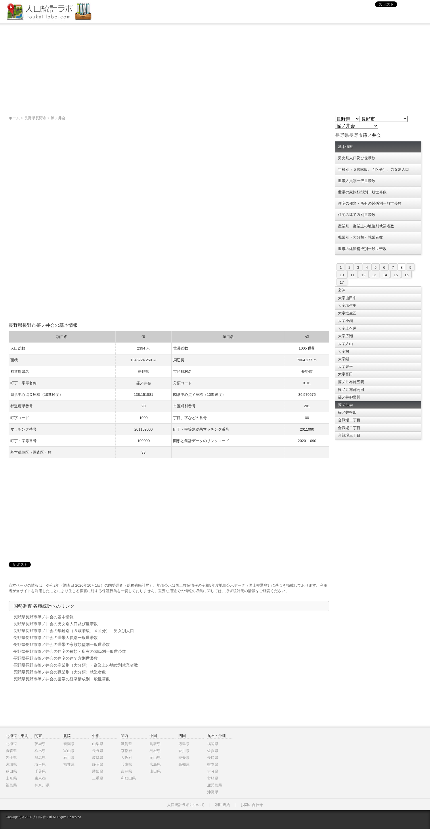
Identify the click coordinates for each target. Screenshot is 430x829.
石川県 (68, 757)
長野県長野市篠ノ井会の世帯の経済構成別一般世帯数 (61, 679)
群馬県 (40, 757)
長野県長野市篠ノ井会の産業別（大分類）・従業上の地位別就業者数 (75, 665)
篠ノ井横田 (347, 412)
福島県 (11, 785)
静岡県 (97, 764)
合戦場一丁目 (349, 420)
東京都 (40, 778)
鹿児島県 (214, 785)
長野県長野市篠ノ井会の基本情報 (43, 617)
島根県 (155, 751)
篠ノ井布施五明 (351, 382)
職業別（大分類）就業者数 (360, 237)
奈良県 (126, 771)
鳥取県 (155, 744)
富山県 (68, 751)
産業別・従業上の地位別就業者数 (366, 226)
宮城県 (11, 764)
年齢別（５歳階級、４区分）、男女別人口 (373, 169)
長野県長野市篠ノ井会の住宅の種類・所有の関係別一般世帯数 (69, 651)
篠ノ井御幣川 (349, 397)
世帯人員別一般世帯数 (356, 181)
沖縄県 (212, 792)
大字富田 (345, 374)
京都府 (126, 751)
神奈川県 (42, 785)
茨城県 (40, 744)
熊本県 (212, 764)
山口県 (155, 771)
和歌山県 (128, 778)
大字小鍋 (345, 320)
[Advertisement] (215, 66)
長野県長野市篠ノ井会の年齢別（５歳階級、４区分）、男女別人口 (73, 630)
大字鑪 (343, 359)
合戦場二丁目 (349, 428)
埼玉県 (40, 764)
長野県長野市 (35, 118)
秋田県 (11, 771)
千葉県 (40, 771)
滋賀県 (126, 744)
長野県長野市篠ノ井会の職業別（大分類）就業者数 (59, 672)
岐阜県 (97, 757)
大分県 (212, 771)
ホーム (14, 118)
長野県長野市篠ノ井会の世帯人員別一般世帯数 (55, 637)
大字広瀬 (345, 336)
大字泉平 (345, 366)
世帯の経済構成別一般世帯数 (362, 249)
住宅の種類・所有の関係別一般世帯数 (370, 203)
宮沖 (341, 290)
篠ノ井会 (58, 118)
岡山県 (155, 757)
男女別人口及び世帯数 (356, 158)
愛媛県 (184, 757)
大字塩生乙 (347, 313)
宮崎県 (212, 778)
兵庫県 (126, 764)
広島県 (155, 764)
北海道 (11, 744)
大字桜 (343, 351)
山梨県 (97, 744)
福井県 (68, 764)
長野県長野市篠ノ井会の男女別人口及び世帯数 (55, 623)
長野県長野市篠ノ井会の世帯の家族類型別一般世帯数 (61, 644)
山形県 (11, 778)
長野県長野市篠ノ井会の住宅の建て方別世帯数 (55, 658)
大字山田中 (347, 298)
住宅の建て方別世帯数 (356, 214)
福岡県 (212, 744)
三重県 (97, 778)
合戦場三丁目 (349, 435)
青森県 (11, 751)
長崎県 (212, 757)
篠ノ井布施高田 (351, 389)
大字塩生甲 (347, 305)
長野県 (97, 751)
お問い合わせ (251, 805)
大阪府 (126, 757)
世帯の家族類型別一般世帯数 (362, 192)
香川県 (184, 751)
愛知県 (97, 771)
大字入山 (345, 343)
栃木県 (40, 751)
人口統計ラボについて (186, 805)
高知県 (184, 764)
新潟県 (68, 744)
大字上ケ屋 (347, 328)
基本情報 (345, 147)
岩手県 (11, 757)
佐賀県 (212, 751)
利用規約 (222, 805)
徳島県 (184, 744)
